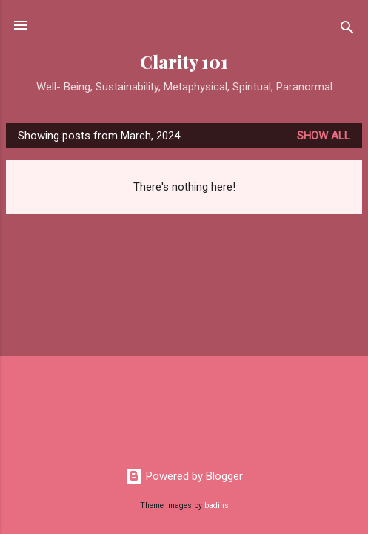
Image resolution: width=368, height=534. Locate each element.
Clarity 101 (184, 61)
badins (216, 505)
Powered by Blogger (184, 476)
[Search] (347, 30)
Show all (323, 135)
